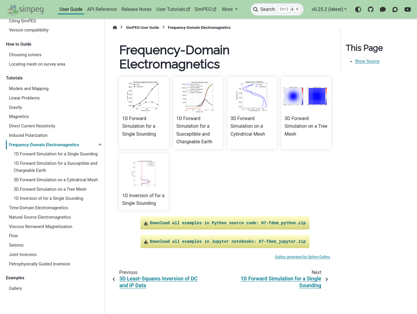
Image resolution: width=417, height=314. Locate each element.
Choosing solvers (25, 54)
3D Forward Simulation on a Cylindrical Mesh (56, 179)
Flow (13, 235)
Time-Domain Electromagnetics (38, 207)
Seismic (16, 245)
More (228, 9)
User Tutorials (170, 9)
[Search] (277, 9)
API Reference (102, 9)
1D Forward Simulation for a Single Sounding (55, 154)
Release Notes (136, 9)
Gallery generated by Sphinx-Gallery (302, 257)
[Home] (115, 27)
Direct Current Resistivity (32, 126)
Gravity (15, 107)
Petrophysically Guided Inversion (39, 264)
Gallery (15, 288)
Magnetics (19, 116)
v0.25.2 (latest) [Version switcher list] (327, 9)
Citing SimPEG (22, 21)
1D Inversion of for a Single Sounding (48, 198)
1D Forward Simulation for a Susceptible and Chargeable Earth (55, 167)
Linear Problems (24, 98)
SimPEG (203, 9)
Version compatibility (29, 30)
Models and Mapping (29, 88)
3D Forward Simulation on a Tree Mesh (50, 189)
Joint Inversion (23, 254)
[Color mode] (358, 9)
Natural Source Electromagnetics (40, 217)
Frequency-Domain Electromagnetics (44, 144)
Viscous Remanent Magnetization (40, 226)
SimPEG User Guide (142, 27)
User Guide (70, 9)
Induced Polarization (28, 135)
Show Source (367, 61)
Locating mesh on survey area (37, 64)
